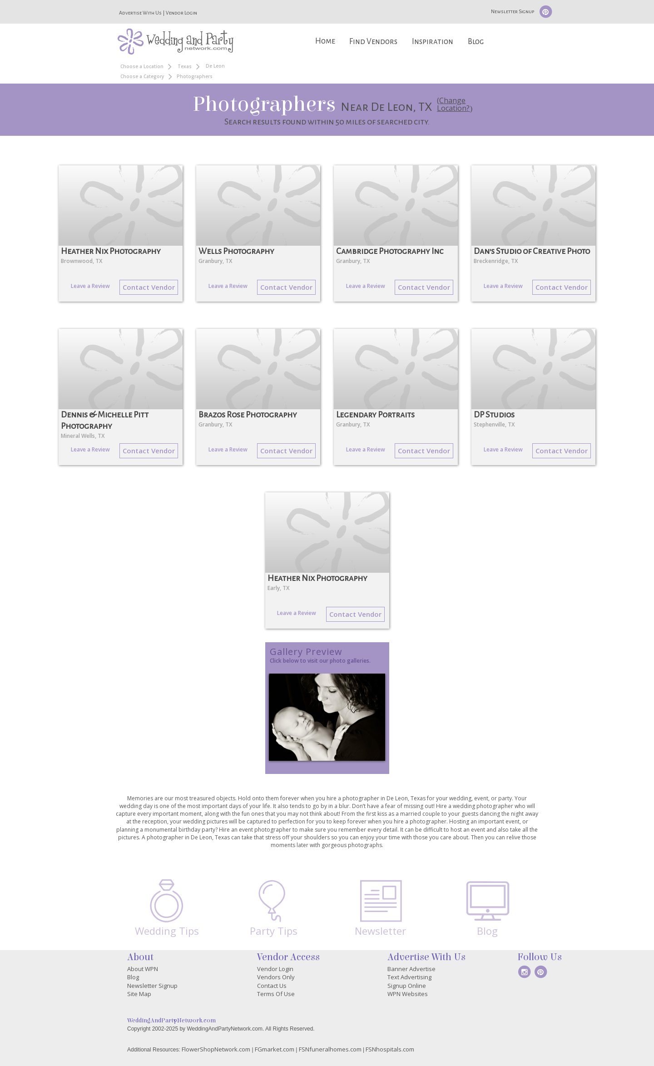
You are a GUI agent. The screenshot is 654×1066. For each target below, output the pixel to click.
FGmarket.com (274, 1049)
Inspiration (432, 41)
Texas (185, 66)
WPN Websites (407, 994)
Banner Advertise (411, 969)
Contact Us (272, 986)
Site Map (139, 994)
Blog (476, 41)
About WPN (142, 969)
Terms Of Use (276, 994)
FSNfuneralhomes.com (330, 1049)
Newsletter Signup (512, 11)
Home (325, 41)
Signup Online (406, 986)
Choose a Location (142, 66)
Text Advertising (409, 977)
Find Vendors (373, 41)
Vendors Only (276, 977)
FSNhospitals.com (390, 1049)
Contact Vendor (149, 287)
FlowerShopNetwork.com (216, 1049)
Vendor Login (181, 12)
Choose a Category (142, 76)
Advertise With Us (140, 12)
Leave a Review (90, 286)
